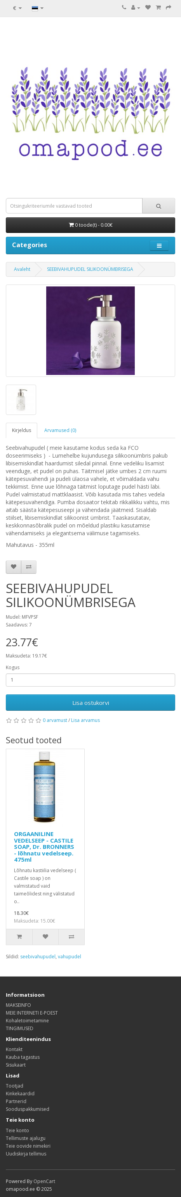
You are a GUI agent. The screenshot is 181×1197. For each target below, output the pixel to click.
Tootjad (14, 1086)
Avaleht (22, 269)
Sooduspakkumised (27, 1109)
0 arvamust (55, 720)
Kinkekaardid (20, 1093)
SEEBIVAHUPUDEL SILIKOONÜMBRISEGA (90, 269)
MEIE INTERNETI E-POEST (32, 1013)
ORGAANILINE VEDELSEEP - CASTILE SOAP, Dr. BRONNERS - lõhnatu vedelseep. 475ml (44, 846)
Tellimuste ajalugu (25, 1138)
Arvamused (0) (60, 430)
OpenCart (44, 1181)
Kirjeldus (21, 430)
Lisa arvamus (85, 720)
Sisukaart (16, 1065)
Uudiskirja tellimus (26, 1153)
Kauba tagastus (23, 1057)
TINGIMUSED (19, 1028)
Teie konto (17, 1130)
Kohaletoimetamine (27, 1020)
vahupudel (69, 956)
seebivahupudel (38, 956)
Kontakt (14, 1049)
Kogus (12, 667)
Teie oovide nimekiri (28, 1146)
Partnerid (16, 1101)
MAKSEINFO (18, 1005)
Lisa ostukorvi (90, 702)
